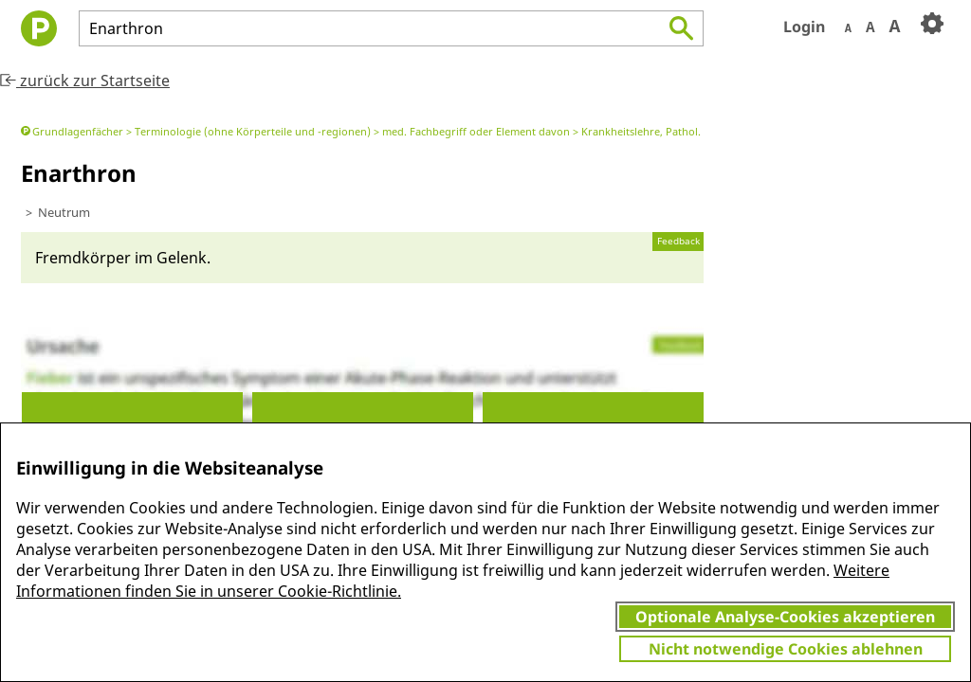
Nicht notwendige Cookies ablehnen (786, 648)
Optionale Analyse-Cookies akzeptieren (785, 616)
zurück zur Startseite (85, 80)
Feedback (678, 241)
